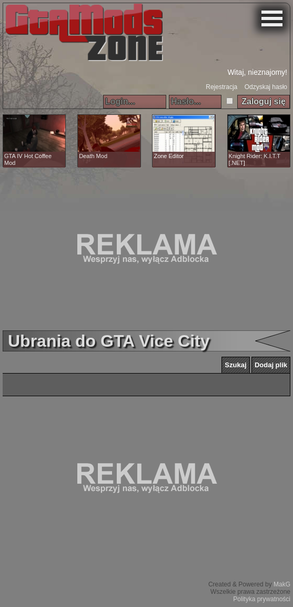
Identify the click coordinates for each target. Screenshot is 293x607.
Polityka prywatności (261, 599)
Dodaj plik (271, 365)
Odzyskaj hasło (266, 87)
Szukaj (235, 365)
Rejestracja (221, 87)
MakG (282, 584)
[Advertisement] (146, 248)
